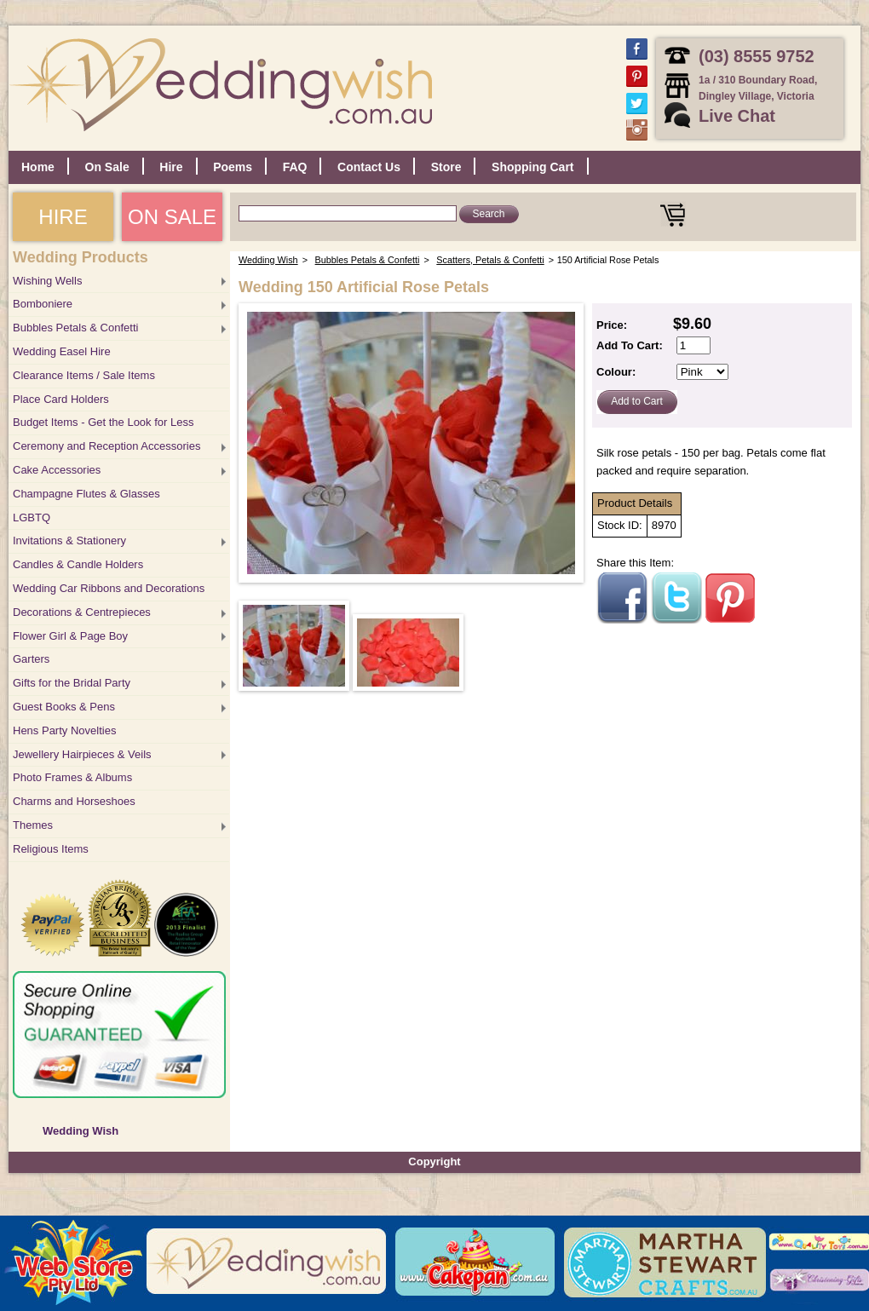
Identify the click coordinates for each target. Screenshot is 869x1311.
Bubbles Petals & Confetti (75, 327)
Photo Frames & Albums (72, 777)
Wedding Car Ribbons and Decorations (108, 588)
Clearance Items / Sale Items (84, 375)
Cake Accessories (57, 469)
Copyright (434, 1161)
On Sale (107, 167)
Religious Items (51, 848)
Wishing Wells (47, 280)
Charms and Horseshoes (74, 801)
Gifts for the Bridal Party (71, 682)
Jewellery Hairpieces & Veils (82, 754)
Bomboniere (42, 303)
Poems (232, 167)
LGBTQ (31, 517)
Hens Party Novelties (64, 730)
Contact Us (368, 167)
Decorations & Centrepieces (82, 612)
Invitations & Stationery (69, 540)
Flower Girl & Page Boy (70, 636)
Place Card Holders (61, 399)
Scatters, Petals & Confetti (490, 260)
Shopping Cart (532, 167)
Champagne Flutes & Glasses (86, 493)
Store (446, 167)
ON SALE (172, 216)
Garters (31, 659)
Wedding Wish (80, 1130)
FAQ (295, 167)
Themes (33, 825)
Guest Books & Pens (64, 706)
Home (38, 167)
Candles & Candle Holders (78, 564)
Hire (170, 167)
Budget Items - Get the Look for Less (103, 422)
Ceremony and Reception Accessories (106, 446)
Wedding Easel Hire (62, 351)
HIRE (62, 216)
